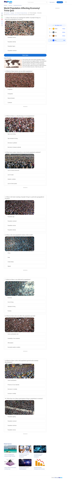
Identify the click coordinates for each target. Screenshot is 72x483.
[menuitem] (52, 2)
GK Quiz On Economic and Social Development (24, 468)
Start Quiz (25, 55)
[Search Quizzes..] (37, 2)
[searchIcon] (46, 2)
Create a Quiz (59, 2)
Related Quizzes (8, 443)
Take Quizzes (52, 2)
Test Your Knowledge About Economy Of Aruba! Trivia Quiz (10, 455)
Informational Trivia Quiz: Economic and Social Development (38, 455)
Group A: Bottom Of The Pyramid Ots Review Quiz (10, 468)
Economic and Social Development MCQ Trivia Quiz (39, 468)
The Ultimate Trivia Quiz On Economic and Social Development (24, 455)
